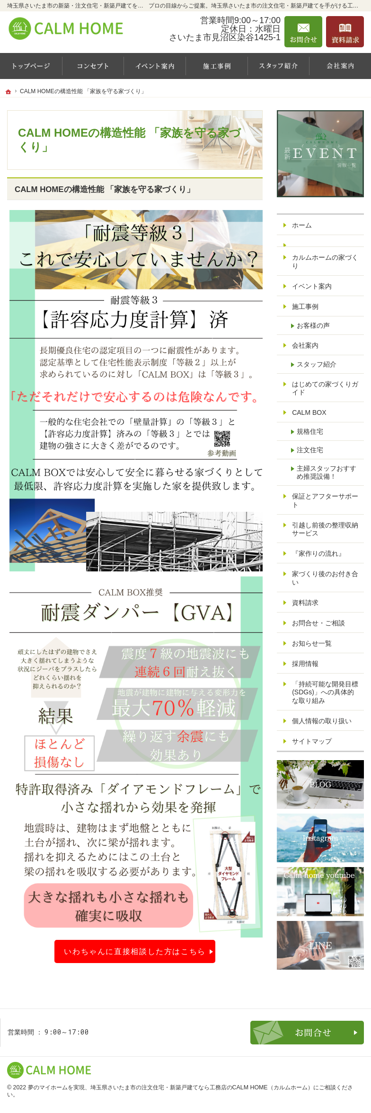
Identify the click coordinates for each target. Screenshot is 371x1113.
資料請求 (305, 602)
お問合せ (303, 31)
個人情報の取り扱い (322, 721)
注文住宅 (310, 450)
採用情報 (305, 663)
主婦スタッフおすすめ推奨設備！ (326, 472)
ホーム (302, 225)
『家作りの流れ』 (318, 553)
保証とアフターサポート (325, 500)
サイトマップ (312, 741)
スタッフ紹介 (316, 364)
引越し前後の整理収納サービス (325, 529)
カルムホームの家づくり (325, 262)
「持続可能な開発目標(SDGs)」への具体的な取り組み (325, 692)
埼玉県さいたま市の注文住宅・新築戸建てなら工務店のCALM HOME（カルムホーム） (201, 1087)
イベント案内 (312, 286)
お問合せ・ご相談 (318, 623)
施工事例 (305, 306)
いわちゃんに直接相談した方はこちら (135, 951)
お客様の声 (313, 325)
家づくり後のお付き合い (325, 578)
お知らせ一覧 (312, 643)
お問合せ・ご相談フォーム (307, 1032)
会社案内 (305, 345)
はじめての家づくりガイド (325, 388)
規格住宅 (310, 431)
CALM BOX (309, 412)
